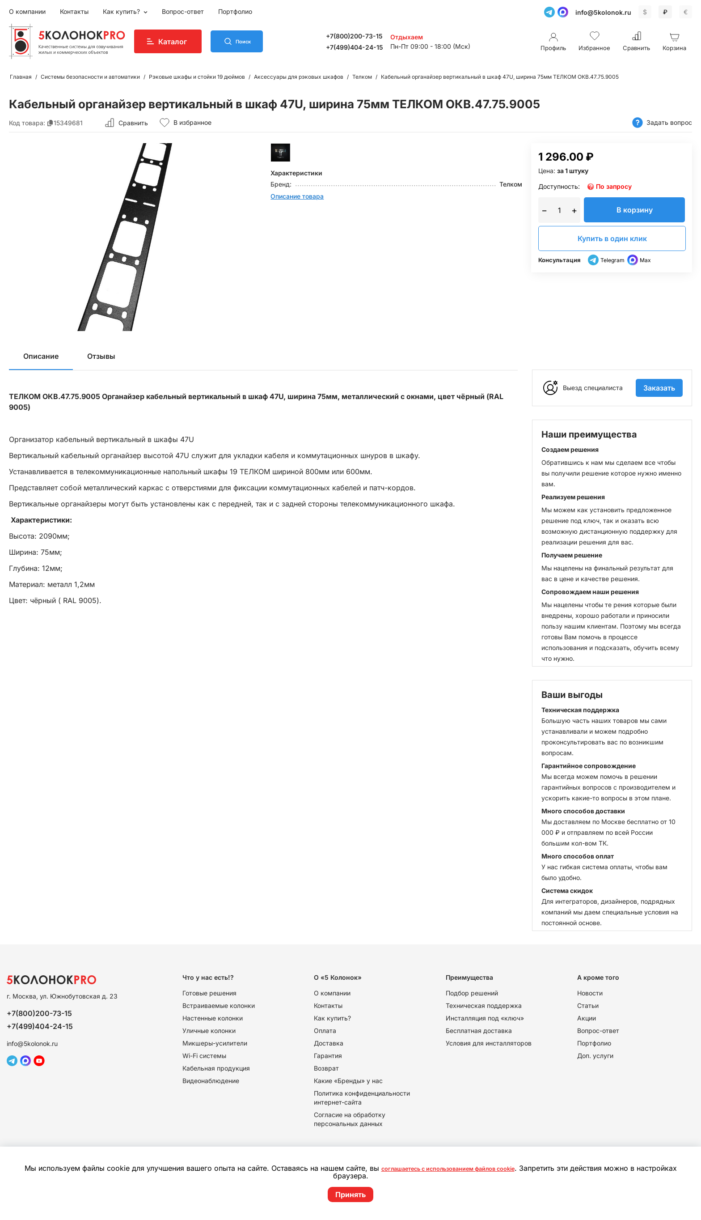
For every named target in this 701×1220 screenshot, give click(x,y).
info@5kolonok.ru (603, 12)
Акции (586, 1018)
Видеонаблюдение (210, 1080)
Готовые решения (209, 993)
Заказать (659, 387)
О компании (27, 11)
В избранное (185, 122)
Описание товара (297, 196)
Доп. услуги (595, 1055)
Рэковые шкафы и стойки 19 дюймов (197, 76)
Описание (41, 356)
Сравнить (133, 123)
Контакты (74, 11)
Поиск (251, 41)
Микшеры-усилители (214, 1043)
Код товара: (27, 123)
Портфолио (235, 11)
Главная (21, 76)
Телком (362, 76)
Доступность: (559, 186)
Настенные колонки (212, 1018)
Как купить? (122, 11)
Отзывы (101, 356)
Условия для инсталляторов (489, 1043)
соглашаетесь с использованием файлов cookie (469, 1168)
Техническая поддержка (484, 1005)
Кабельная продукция (216, 1068)
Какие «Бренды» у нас (348, 1080)
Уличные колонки (209, 1030)
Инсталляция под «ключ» (485, 1018)
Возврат (326, 1068)
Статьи (588, 1005)
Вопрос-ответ (183, 11)
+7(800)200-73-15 (362, 36)
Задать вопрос (662, 122)
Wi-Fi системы (204, 1055)
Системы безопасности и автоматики (90, 76)
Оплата (325, 1030)
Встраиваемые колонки (218, 1005)
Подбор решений (472, 993)
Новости (590, 993)
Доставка (328, 1043)
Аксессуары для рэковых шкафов (298, 76)
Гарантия (328, 1055)
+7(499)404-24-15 (362, 47)
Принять (350, 1194)
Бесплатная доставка (479, 1030)
